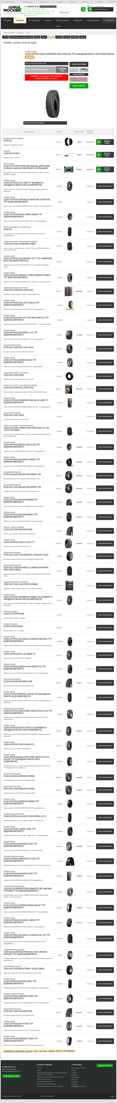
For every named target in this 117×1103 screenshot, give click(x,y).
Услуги (100, 2)
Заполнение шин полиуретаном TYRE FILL (50, 1077)
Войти (91, 6)
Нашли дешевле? (79, 74)
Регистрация (99, 6)
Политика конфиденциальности (78, 1085)
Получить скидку (27, 2)
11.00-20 (59, 37)
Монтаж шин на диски (44, 1079)
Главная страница (9, 32)
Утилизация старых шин (45, 1081)
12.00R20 (75, 37)
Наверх (112, 1096)
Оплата (72, 2)
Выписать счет (44, 2)
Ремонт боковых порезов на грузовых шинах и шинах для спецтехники (52, 1073)
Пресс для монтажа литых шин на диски (50, 1086)
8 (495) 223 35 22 (32, 7)
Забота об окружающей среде (46, 1084)
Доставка (60, 2)
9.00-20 (44, 37)
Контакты (112, 2)
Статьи (73, 1070)
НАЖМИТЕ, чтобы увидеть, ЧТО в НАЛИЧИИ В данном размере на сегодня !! (46, 77)
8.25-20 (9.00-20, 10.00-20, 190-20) (21, 37)
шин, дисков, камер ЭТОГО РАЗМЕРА (39, 1051)
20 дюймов (20, 32)
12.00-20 (66, 37)
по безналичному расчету (78, 79)
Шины (39, 1070)
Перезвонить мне (48, 6)
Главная (39, 1068)
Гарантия (85, 2)
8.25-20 (37, 37)
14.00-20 (82, 37)
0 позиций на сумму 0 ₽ (98, 9)
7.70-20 (5, 37)
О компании (75, 1077)
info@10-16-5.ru (31, 15)
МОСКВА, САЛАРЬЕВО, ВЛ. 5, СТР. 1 (38, 13)
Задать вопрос (78, 86)
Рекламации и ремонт (78, 1068)
